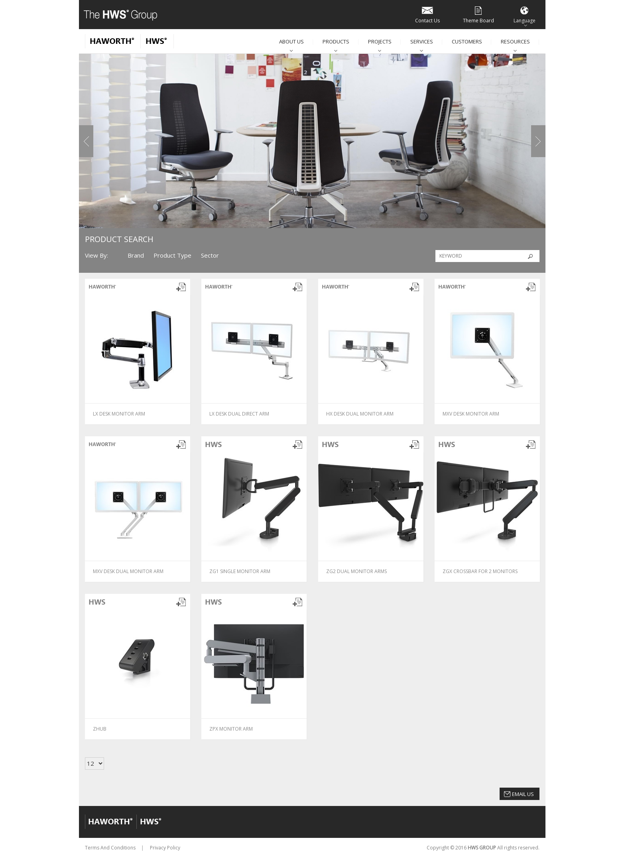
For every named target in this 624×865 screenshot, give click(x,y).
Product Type (172, 255)
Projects (380, 41)
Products (336, 41)
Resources (515, 41)
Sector (210, 255)
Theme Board (478, 14)
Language (524, 14)
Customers (467, 41)
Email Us (523, 794)
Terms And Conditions (110, 847)
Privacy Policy (165, 847)
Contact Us (427, 14)
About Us (291, 41)
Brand (136, 255)
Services (421, 41)
